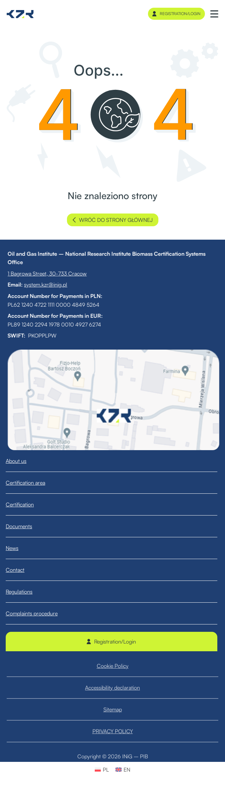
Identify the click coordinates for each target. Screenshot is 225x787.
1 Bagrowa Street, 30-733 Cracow (41, 273)
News (18, 548)
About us (22, 461)
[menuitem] (101, 769)
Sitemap (112, 718)
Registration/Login (176, 13)
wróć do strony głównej (113, 220)
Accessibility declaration (112, 696)
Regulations (25, 591)
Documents (25, 526)
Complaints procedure (38, 613)
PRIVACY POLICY (112, 740)
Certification (26, 504)
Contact (21, 569)
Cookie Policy (113, 675)
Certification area (31, 482)
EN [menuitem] (127, 769)
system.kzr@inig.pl (39, 284)
